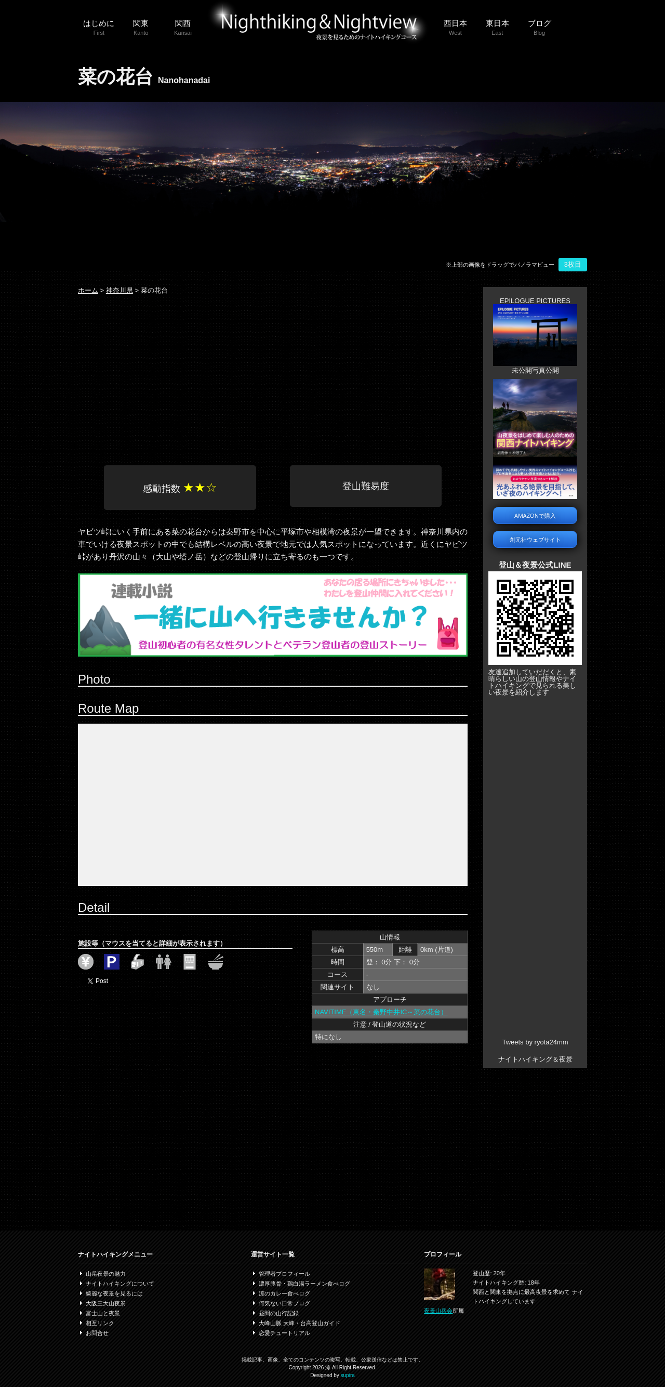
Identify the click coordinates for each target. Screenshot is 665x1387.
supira (348, 1375)
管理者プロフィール (284, 1274)
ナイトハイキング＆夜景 (535, 1059)
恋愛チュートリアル (284, 1333)
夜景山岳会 (438, 1310)
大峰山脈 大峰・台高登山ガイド (299, 1323)
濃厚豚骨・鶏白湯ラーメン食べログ (304, 1283)
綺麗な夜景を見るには (114, 1293)
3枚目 (572, 264)
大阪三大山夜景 (106, 1303)
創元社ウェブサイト (535, 539)
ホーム (88, 290)
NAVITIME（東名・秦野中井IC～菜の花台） (381, 1012)
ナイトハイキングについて (120, 1283)
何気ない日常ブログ (284, 1303)
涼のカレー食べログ (284, 1293)
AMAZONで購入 (535, 515)
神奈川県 (119, 290)
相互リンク (100, 1323)
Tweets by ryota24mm (535, 1042)
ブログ (539, 28)
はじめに (99, 28)
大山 (163, 556)
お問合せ (97, 1333)
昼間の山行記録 (279, 1313)
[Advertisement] (273, 377)
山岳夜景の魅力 (106, 1274)
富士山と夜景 (103, 1313)
